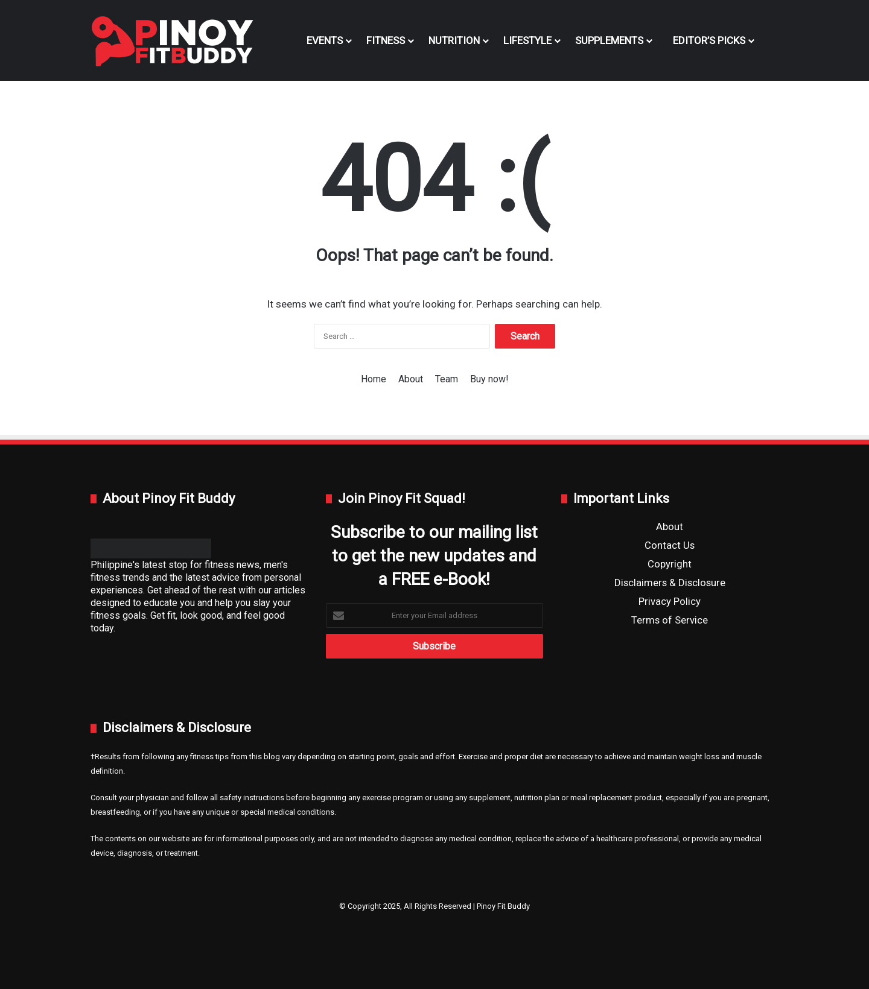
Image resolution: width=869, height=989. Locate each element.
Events (325, 40)
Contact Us (670, 545)
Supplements (609, 40)
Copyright (670, 564)
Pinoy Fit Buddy (503, 906)
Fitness (385, 40)
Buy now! (489, 379)
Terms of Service (669, 620)
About (410, 379)
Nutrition (454, 40)
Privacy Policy (669, 601)
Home (373, 379)
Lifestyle (527, 40)
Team (446, 379)
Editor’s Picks (706, 40)
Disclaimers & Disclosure (669, 583)
